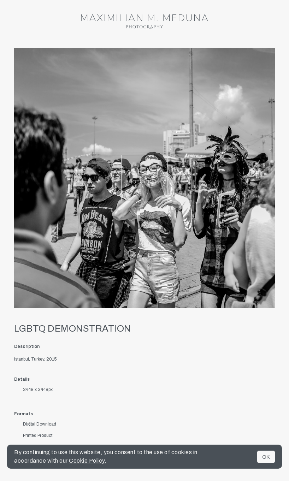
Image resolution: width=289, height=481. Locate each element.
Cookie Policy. (87, 461)
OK (266, 457)
